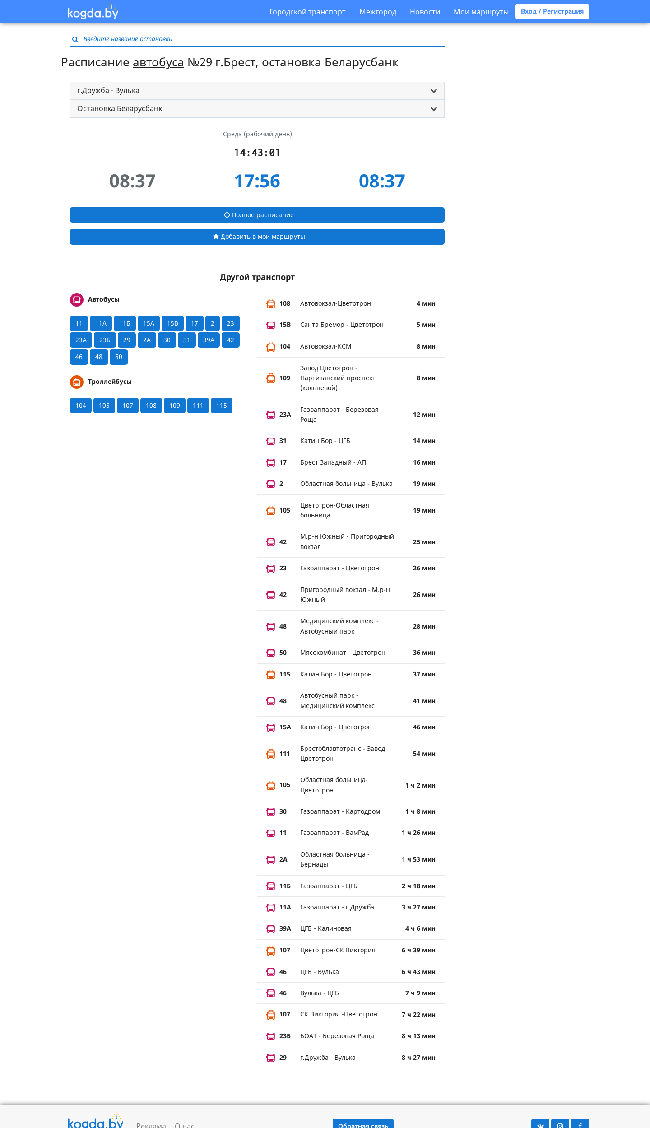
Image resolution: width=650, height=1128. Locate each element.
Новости (425, 12)
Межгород (377, 12)
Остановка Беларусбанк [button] (119, 108)
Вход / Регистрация (552, 11)
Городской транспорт (307, 12)
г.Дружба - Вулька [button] (108, 90)
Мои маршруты (481, 12)
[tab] (257, 90)
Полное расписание (259, 214)
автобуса (158, 62)
